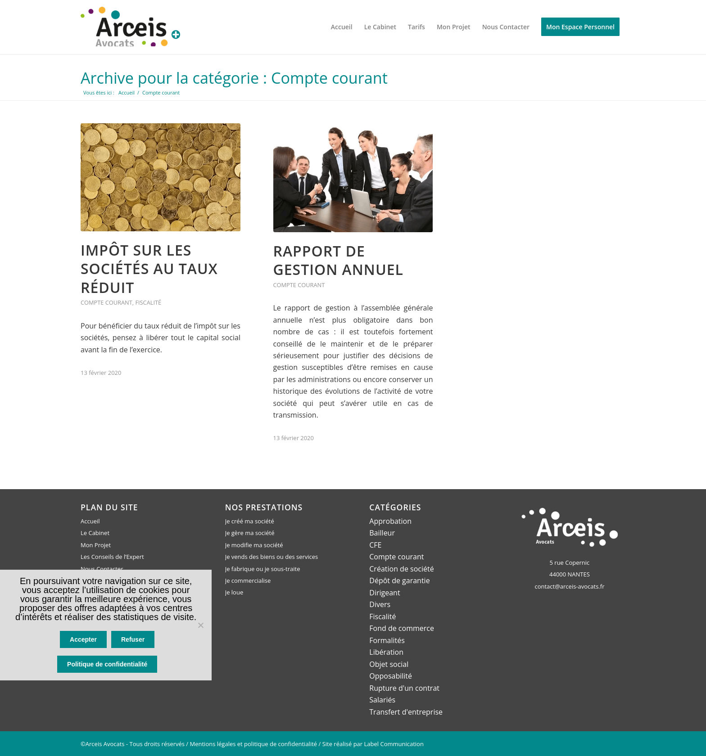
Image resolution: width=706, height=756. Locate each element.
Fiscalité (148, 302)
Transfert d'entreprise (406, 711)
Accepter (84, 641)
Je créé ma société (249, 521)
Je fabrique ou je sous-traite (262, 568)
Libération (386, 652)
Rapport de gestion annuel (338, 260)
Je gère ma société (250, 533)
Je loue (234, 592)
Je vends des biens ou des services (271, 557)
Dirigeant (384, 592)
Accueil (90, 521)
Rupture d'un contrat (404, 687)
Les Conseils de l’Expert (112, 557)
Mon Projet (96, 545)
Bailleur (382, 533)
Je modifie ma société (254, 545)
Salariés (382, 699)
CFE (375, 545)
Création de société (401, 568)
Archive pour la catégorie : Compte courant (238, 77)
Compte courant (106, 302)
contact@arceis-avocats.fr (569, 586)
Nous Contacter (102, 568)
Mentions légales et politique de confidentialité (253, 743)
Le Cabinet (95, 533)
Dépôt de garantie (399, 580)
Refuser (133, 641)
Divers (379, 604)
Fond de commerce (401, 628)
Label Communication (394, 743)
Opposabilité (390, 675)
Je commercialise (248, 580)
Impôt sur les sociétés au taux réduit (149, 268)
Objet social (388, 664)
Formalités (387, 640)
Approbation (390, 521)
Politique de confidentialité (108, 665)
